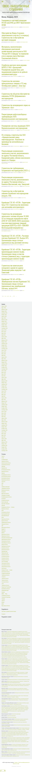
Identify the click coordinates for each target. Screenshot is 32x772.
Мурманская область (6, 536)
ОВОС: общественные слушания (16, 7)
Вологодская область (6, 478)
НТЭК (23, 209)
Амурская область (5, 461)
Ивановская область (5, 490)
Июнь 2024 (4, 333)
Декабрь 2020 (4, 404)
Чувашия (3, 599)
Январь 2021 (4, 403)
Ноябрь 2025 (4, 314)
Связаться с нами (16, 763)
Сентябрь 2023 (4, 348)
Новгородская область (6, 541)
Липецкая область (5, 524)
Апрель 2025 (4, 316)
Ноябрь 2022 (4, 365)
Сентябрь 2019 (4, 430)
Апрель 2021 (4, 398)
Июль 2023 (4, 352)
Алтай (3, 458)
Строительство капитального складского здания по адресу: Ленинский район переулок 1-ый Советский (13, 269)
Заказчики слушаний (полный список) (9, 611)
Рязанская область (5, 558)
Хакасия (3, 592)
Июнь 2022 (4, 374)
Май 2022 (3, 376)
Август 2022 (4, 370)
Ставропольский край (6, 573)
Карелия (3, 505)
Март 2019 (4, 440)
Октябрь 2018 (4, 449)
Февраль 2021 (4, 401)
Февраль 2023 (4, 360)
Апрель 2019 (4, 438)
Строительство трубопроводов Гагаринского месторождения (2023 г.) (16, 169)
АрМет (23, 274)
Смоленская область (6, 571)
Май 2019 (3, 437)
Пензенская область (5, 549)
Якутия (3, 602)
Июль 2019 (4, 433)
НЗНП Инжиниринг (25, 146)
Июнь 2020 (4, 415)
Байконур (3, 466)
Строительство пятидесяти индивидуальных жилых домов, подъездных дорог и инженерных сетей (15, 749)
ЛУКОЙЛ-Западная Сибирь (24, 42)
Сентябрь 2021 (4, 389)
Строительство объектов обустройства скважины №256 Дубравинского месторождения (16, 96)
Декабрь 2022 (4, 364)
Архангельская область (6, 463)
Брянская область (5, 471)
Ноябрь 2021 (4, 386)
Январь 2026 (4, 311)
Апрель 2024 (4, 336)
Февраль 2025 (4, 319)
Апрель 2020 (4, 418)
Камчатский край (5, 502)
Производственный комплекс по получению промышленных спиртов (19, 679)
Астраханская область (6, 464)
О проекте (3, 614)
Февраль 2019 (4, 442)
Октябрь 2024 (4, 326)
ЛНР (2, 526)
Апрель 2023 (4, 357)
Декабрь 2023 (4, 343)
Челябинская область (6, 595)
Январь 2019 (4, 443)
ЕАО (2, 485)
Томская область (5, 580)
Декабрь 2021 (4, 384)
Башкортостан (4, 468)
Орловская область (5, 548)
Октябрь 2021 (4, 387)
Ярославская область (6, 605)
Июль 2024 (4, 331)
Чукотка (3, 600)
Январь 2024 (4, 342)
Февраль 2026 (4, 309)
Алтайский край (5, 459)
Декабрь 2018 (4, 445)
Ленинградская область (6, 522)
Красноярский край (16, 209)
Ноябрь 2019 (4, 427)
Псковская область (5, 554)
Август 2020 (4, 411)
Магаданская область (6, 527)
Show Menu (2, 1)
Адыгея (3, 456)
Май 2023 (3, 355)
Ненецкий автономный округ (7, 537)
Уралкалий (23, 76)
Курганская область (5, 519)
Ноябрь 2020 (4, 406)
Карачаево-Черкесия (5, 503)
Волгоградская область (16, 229)
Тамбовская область (6, 575)
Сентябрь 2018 (4, 450)
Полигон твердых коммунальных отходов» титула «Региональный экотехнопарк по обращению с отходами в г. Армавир (15, 696)
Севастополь (4, 568)
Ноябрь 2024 (4, 325)
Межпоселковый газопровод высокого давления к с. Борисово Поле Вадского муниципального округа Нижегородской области (15, 682)
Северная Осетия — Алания (7, 570)
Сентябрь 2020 (4, 409)
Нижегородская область (6, 539)
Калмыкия (4, 498)
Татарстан (3, 576)
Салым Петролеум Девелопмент (25, 121)
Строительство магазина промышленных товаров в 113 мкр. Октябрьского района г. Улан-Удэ (14, 83)
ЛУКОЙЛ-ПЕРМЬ (23, 100)
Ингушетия (4, 492)
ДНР (2, 483)
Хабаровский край (5, 590)
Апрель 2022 (4, 377)
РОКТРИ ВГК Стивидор (26, 60)
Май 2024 (4, 335)
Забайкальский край (5, 486)
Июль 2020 (4, 413)
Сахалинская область (16, 60)
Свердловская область (6, 566)
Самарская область (5, 560)
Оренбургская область (6, 546)
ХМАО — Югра (4, 594)
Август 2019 (4, 432)
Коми (14, 109)
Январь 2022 (4, 382)
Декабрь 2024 (4, 323)
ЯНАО (3, 604)
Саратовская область (6, 563)
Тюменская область (5, 585)
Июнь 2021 (4, 394)
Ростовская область (16, 146)
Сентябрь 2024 (4, 328)
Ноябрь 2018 (4, 447)
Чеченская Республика (6, 597)
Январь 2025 (4, 321)
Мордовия (3, 531)
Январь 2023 (4, 362)
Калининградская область (7, 497)
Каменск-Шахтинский (26, 186)
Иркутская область (16, 27)
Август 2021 (4, 391)
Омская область (5, 544)
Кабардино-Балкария (6, 495)
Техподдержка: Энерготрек (16, 766)
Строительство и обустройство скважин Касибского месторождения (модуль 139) (15, 193)
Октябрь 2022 (4, 367)
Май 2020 (4, 416)
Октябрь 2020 (4, 408)
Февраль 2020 (4, 421)
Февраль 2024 (4, 340)
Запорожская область (6, 488)
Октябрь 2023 (4, 347)
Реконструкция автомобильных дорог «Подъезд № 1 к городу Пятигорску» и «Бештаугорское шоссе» (15, 703)
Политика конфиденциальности (24, 762)
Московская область (6, 534)
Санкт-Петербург (5, 561)
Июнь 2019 (4, 435)
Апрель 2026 (4, 306)
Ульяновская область (6, 588)
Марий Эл (3, 529)
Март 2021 (4, 399)
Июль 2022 (4, 372)
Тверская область (5, 578)
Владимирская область (6, 475)
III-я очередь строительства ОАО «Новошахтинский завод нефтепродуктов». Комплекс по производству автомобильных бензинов (14, 139)
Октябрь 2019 (4, 428)
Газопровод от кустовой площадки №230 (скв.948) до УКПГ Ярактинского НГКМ (16, 22)
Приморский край (5, 553)
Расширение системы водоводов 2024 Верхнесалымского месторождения (16, 126)
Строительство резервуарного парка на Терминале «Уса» (16, 106)
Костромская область (6, 512)
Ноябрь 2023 (4, 345)
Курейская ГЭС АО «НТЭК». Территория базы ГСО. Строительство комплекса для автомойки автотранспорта (16, 204)
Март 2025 (4, 318)
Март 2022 (4, 379)
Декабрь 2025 (4, 313)
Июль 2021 (4, 393)
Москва (3, 532)
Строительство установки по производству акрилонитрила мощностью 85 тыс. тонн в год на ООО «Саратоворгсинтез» (15, 719)
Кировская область (5, 509)
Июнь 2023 (4, 353)
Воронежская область (6, 480)
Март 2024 (4, 338)
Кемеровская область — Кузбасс (8, 507)
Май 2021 (3, 396)
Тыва (3, 583)
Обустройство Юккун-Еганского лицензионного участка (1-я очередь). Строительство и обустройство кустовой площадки (15, 36)
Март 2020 (4, 420)
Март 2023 (4, 359)
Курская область (5, 520)
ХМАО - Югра (15, 42)
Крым (3, 517)
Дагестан (3, 481)
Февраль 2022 (4, 381)
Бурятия (14, 87)
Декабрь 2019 (4, 425)
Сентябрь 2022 (4, 369)
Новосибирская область (6, 543)
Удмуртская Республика (6, 587)
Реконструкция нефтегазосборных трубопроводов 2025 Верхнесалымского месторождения (14, 116)
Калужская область (5, 500)
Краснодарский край (5, 514)
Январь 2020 (4, 423)
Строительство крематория (16, 714)
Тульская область (5, 582)
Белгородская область (6, 469)
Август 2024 (4, 330)
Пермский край (15, 76)
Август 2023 (4, 350)
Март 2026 (4, 308)
